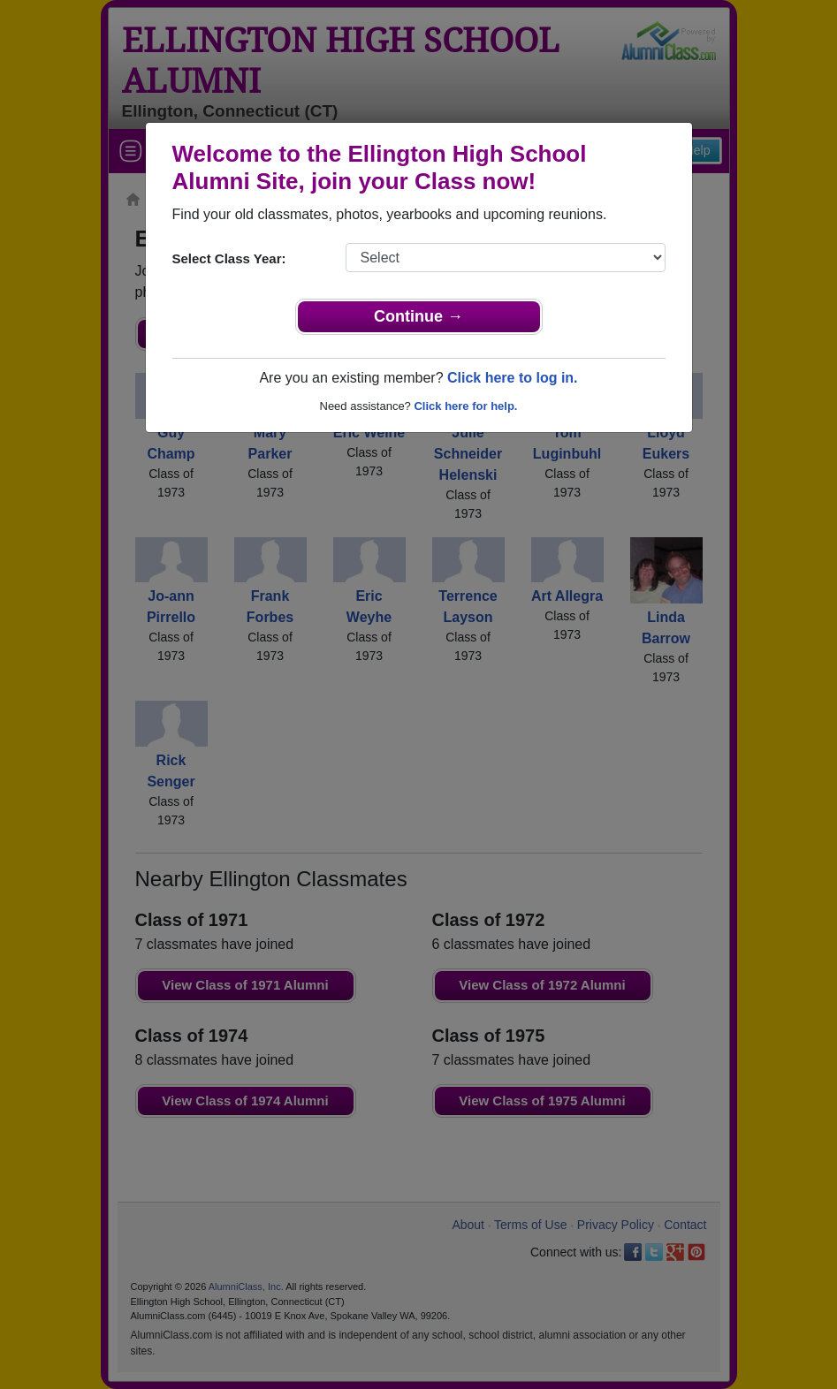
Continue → (418, 316)
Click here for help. (465, 406)
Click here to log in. (512, 377)
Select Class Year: (229, 258)
